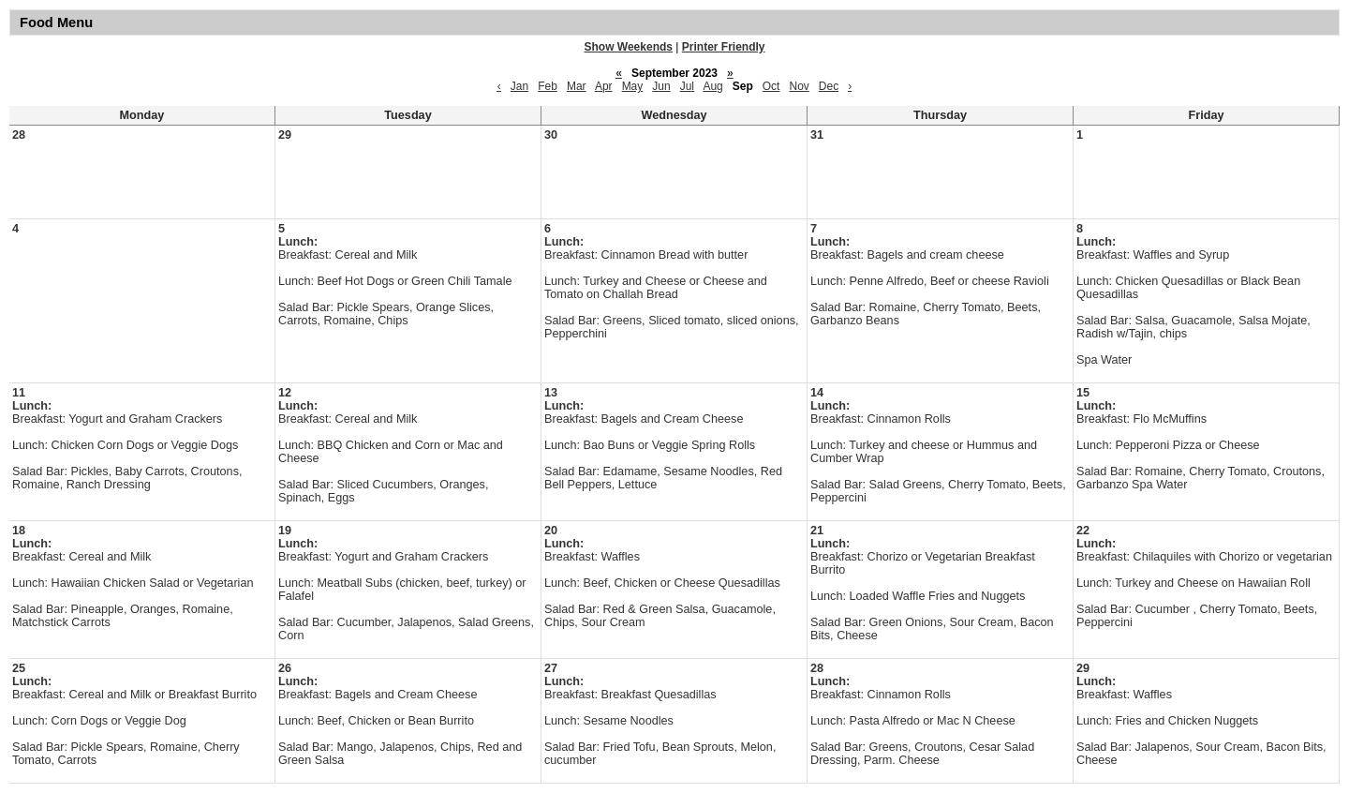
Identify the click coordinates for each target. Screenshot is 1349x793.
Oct (771, 86)
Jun (661, 86)
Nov (798, 86)
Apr (604, 86)
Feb (547, 86)
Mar (576, 86)
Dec (828, 86)
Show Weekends (629, 46)
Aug (712, 86)
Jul (687, 86)
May (633, 86)
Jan (519, 86)
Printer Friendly (723, 46)
